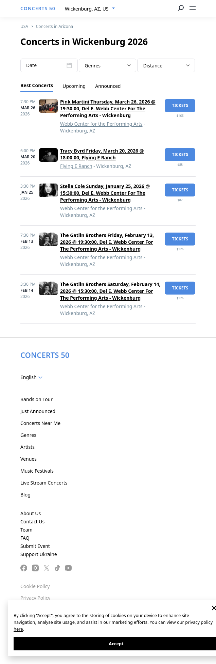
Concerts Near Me (40, 423)
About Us (30, 513)
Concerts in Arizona (54, 26)
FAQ (25, 538)
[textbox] (107, 66)
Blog (25, 494)
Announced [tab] (108, 86)
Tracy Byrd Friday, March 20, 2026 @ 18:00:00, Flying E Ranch (102, 154)
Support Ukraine (38, 554)
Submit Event (35, 546)
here (18, 629)
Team (26, 529)
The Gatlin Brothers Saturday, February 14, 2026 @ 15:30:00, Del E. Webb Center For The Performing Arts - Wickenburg (110, 291)
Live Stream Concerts (43, 482)
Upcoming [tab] (74, 86)
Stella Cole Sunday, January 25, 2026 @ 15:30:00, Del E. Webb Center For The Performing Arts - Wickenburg (105, 193)
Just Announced (37, 411)
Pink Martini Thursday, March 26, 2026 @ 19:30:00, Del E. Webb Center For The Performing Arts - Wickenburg (108, 108)
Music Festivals (37, 471)
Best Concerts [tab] (36, 85)
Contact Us (32, 521)
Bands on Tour (36, 399)
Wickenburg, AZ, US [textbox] (87, 8)
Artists (27, 447)
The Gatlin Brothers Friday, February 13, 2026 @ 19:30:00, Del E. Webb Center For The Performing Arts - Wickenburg (107, 242)
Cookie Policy (35, 586)
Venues (28, 459)
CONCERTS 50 (37, 8)
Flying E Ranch (76, 166)
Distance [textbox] (152, 65)
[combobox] (90, 9)
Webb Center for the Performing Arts (101, 124)
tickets (180, 105)
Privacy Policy (35, 598)
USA (24, 26)
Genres (28, 435)
